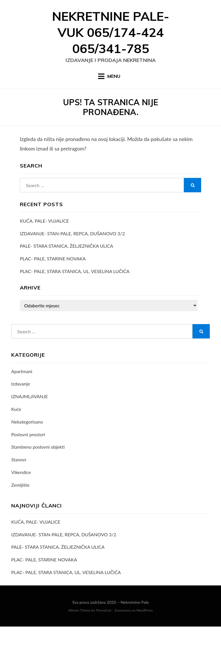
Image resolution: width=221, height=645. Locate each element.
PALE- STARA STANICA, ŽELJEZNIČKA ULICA (66, 264)
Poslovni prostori (28, 453)
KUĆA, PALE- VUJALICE (44, 239)
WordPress (144, 629)
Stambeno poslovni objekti (38, 465)
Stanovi (18, 478)
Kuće (16, 427)
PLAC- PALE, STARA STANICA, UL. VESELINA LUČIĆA (74, 289)
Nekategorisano (27, 440)
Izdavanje (20, 402)
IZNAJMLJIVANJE (29, 415)
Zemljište (20, 503)
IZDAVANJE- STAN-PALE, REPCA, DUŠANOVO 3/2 (72, 252)
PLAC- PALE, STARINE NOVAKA (53, 277)
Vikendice (21, 490)
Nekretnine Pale (135, 620)
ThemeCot (103, 629)
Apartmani (21, 389)
